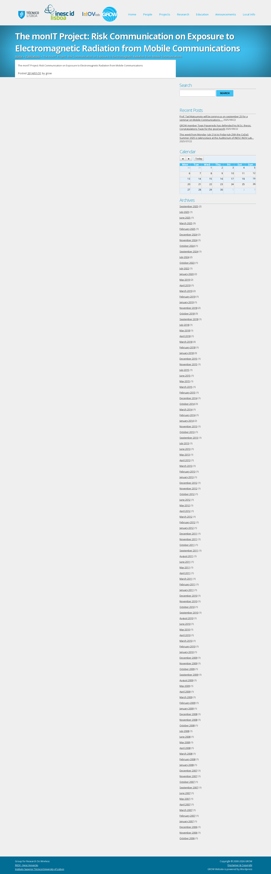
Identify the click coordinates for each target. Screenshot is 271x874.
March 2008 (186, 753)
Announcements (225, 14)
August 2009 (186, 680)
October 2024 (187, 246)
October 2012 (187, 494)
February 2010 (187, 646)
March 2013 (186, 466)
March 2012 (186, 516)
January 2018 (187, 353)
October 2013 (187, 432)
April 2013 (185, 460)
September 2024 (189, 251)
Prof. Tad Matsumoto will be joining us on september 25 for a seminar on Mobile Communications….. (214, 118)
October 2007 (187, 782)
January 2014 (187, 420)
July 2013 (184, 443)
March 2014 (186, 409)
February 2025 (187, 229)
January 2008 (187, 765)
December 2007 (188, 770)
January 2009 (187, 708)
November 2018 (188, 308)
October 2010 (187, 607)
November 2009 (188, 663)
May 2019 (185, 279)
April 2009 (185, 691)
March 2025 (186, 223)
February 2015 (187, 392)
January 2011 (187, 590)
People (147, 14)
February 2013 (187, 471)
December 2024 (188, 234)
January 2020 (187, 274)
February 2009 (187, 703)
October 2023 (187, 262)
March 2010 (186, 640)
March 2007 (186, 810)
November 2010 (188, 601)
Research (183, 14)
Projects (164, 14)
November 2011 (188, 539)
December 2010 (188, 595)
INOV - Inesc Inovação (26, 865)
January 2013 (187, 477)
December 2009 (188, 657)
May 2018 (185, 330)
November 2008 (188, 719)
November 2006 (188, 832)
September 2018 (189, 319)
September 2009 (189, 674)
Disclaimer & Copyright (240, 865)
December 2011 (188, 533)
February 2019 (187, 296)
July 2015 (184, 370)
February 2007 (187, 815)
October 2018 (187, 313)
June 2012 (185, 499)
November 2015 (188, 364)
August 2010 (186, 618)
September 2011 (189, 550)
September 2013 (189, 437)
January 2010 (187, 652)
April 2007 (185, 804)
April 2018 (185, 336)
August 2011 (186, 556)
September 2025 (189, 206)
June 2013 (185, 449)
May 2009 (185, 686)
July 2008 (184, 731)
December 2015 (188, 358)
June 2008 (185, 736)
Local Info (249, 14)
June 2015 (185, 375)
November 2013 (188, 426)
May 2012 (185, 505)
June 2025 (185, 217)
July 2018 (184, 325)
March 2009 (186, 697)
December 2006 (188, 827)
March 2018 (186, 341)
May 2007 (185, 798)
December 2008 (188, 714)
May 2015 (185, 381)
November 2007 (188, 776)
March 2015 (186, 387)
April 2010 (185, 635)
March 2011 (186, 578)
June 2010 (185, 624)
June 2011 (185, 561)
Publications (32, 56)
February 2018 (187, 347)
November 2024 (188, 240)
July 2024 (184, 257)
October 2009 (187, 669)
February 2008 (187, 759)
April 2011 (185, 573)
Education (202, 14)
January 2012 (187, 528)
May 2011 (185, 567)
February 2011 (187, 584)
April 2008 (185, 748)
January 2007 (187, 821)
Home (132, 14)
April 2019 (185, 285)
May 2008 (185, 742)
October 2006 (187, 838)
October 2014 (187, 403)
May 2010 (185, 629)
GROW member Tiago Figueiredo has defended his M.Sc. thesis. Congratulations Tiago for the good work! (215, 127)
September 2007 (189, 787)
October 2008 (187, 725)
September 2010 (189, 612)
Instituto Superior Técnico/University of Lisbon (39, 869)
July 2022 (184, 268)
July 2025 (184, 212)
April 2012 (185, 511)
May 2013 (185, 454)
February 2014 (187, 415)
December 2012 (188, 482)
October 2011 (187, 545)
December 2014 (188, 398)
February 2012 (187, 522)
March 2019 (186, 291)
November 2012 (188, 488)
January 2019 (187, 302)
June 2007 (185, 793)
